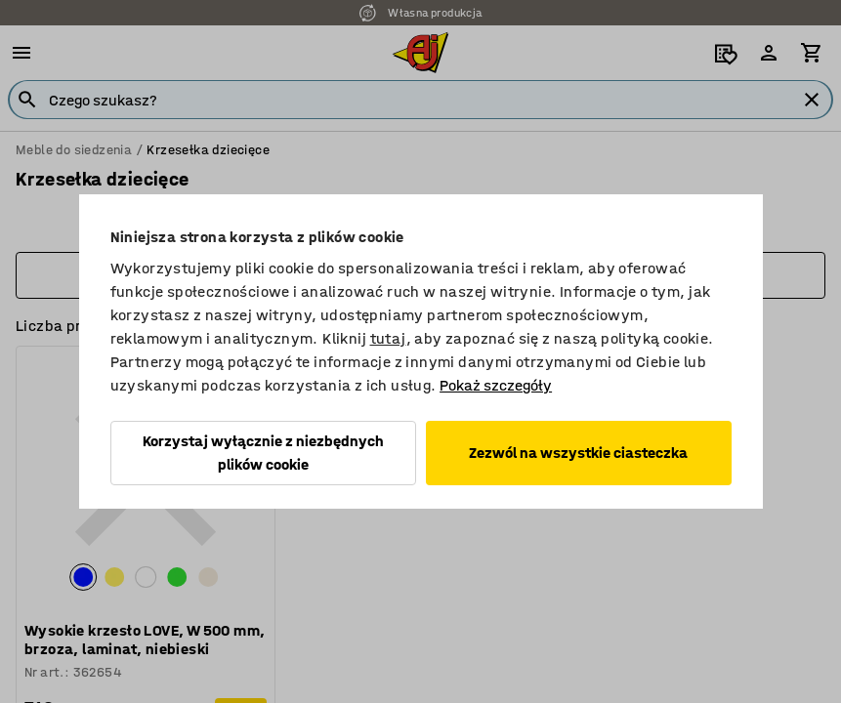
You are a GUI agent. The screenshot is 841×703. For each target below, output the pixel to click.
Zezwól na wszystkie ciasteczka (578, 452)
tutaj (388, 338)
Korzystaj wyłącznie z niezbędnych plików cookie (263, 453)
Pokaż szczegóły (496, 385)
